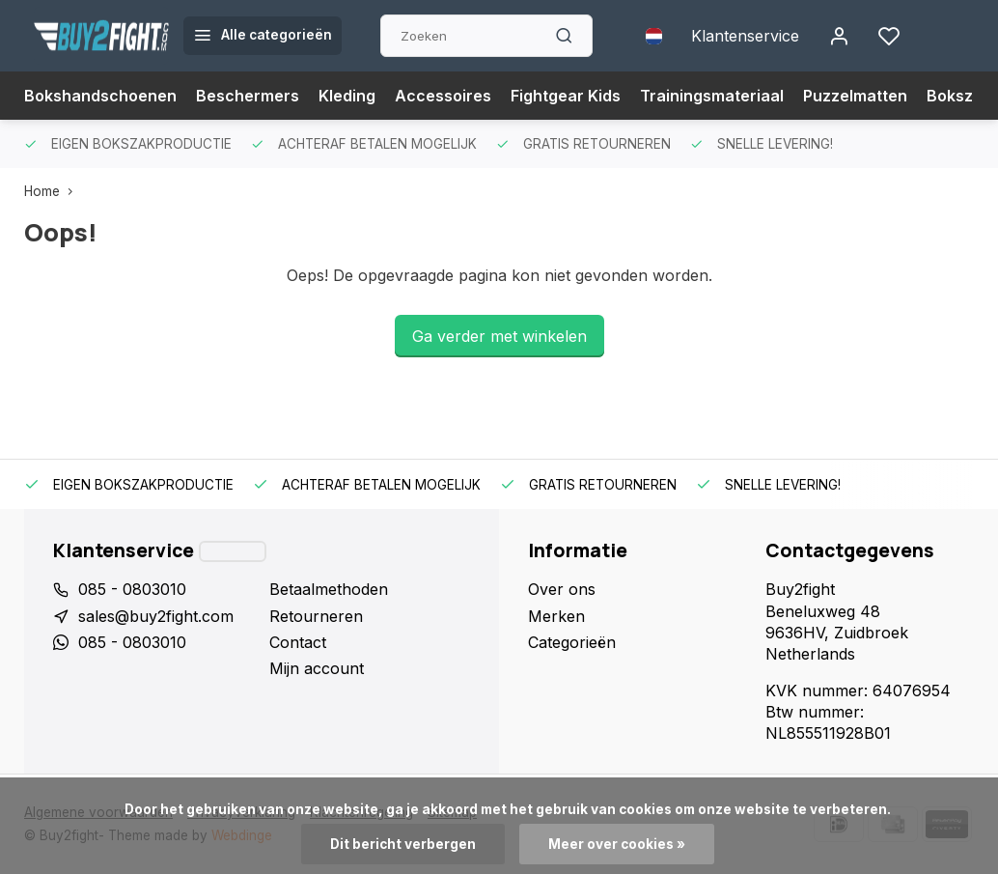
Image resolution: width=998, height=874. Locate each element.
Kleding (347, 95)
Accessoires (443, 95)
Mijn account (316, 668)
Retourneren (316, 616)
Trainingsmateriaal (712, 95)
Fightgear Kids (566, 95)
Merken (556, 616)
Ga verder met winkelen (499, 336)
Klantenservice (745, 35)
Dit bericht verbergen (403, 844)
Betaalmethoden (328, 589)
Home (52, 191)
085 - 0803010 (132, 589)
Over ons (562, 589)
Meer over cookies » (616, 844)
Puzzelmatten (855, 95)
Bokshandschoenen (100, 95)
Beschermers (247, 95)
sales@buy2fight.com (156, 616)
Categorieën (572, 642)
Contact (297, 642)
